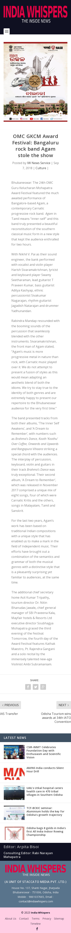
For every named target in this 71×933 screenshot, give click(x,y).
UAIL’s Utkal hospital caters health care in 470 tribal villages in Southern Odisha (45, 791)
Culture (41, 168)
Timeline (35, 923)
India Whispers (40, 912)
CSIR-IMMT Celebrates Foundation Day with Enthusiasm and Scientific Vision (44, 752)
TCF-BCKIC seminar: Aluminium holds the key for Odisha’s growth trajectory (45, 811)
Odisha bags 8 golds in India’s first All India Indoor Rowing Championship (46, 831)
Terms (36, 918)
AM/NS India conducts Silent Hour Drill (45, 769)
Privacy (46, 918)
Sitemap (59, 918)
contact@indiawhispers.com (36, 901)
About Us (10, 918)
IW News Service (38, 163)
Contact (24, 918)
